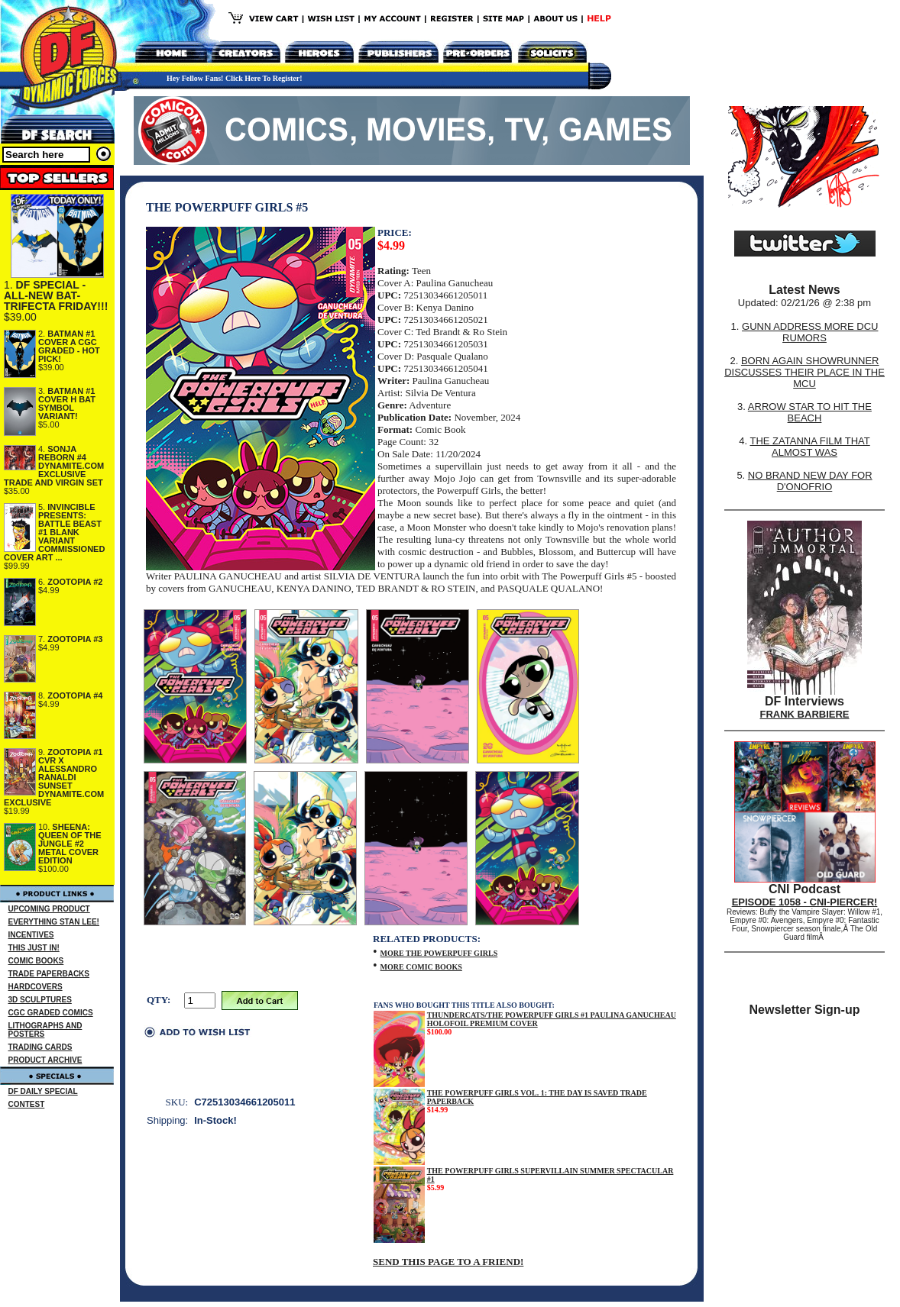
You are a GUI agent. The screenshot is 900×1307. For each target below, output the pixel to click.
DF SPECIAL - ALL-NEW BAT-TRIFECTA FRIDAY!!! (56, 295)
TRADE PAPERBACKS (49, 974)
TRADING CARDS (40, 1047)
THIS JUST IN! (34, 948)
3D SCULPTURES (40, 1000)
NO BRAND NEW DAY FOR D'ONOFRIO (810, 481)
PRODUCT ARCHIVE (45, 1060)
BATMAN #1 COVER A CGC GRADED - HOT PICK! (69, 346)
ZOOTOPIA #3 (74, 639)
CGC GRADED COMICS (50, 1012)
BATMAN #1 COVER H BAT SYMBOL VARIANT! (67, 403)
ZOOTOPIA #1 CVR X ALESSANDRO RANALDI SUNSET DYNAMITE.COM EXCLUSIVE (54, 777)
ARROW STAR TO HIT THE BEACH (810, 412)
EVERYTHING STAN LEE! (53, 922)
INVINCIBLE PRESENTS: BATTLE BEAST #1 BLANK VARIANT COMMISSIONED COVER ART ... (54, 532)
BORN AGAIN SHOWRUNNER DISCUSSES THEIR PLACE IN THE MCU (804, 372)
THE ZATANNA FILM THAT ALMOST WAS (810, 446)
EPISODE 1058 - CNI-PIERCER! (805, 902)
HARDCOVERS (35, 987)
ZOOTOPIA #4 (74, 695)
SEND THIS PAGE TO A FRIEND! (448, 1261)
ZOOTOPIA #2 (74, 581)
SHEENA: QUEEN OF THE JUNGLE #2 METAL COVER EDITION (70, 843)
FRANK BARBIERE (805, 714)
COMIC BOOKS (36, 961)
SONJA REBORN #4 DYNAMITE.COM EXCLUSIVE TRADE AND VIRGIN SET (54, 465)
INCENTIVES (31, 935)
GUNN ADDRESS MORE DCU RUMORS (810, 332)
